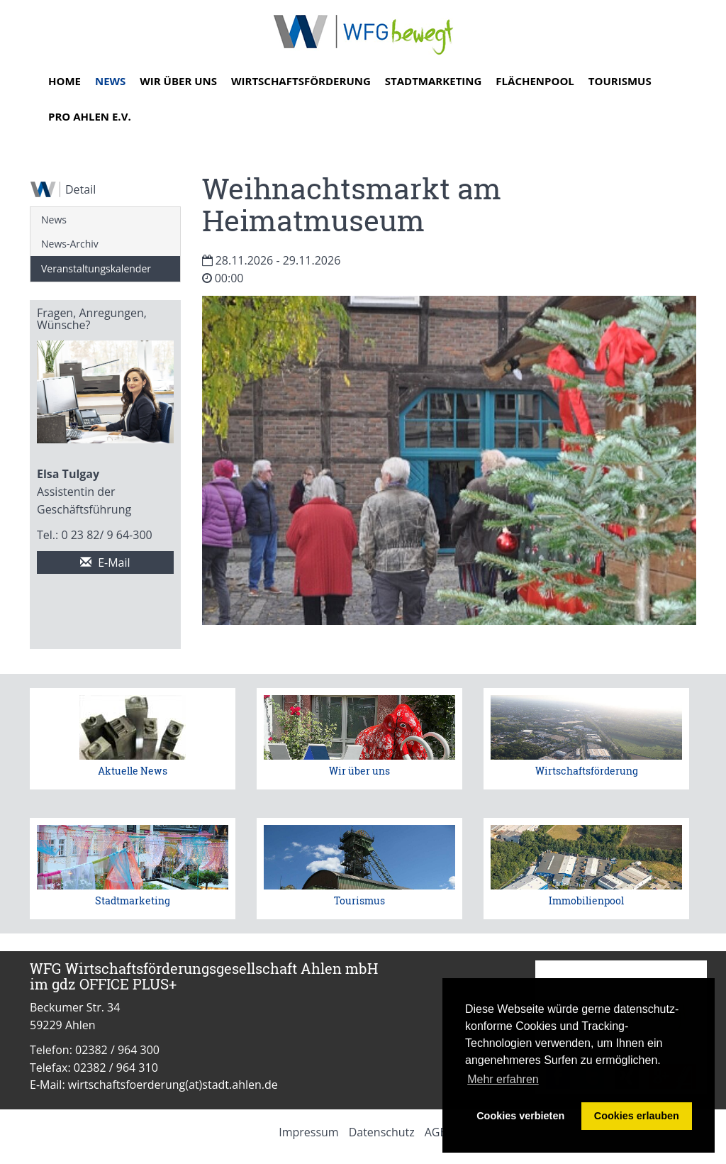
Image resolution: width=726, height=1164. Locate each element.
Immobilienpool (586, 900)
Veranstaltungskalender (96, 268)
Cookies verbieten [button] (520, 1115)
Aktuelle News (132, 770)
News (110, 81)
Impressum (308, 1132)
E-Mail (105, 562)
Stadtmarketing (433, 81)
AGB (436, 1132)
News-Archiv (70, 243)
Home (64, 81)
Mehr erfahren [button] (503, 1079)
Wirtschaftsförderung (301, 81)
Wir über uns (178, 81)
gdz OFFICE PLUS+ (114, 984)
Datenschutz (382, 1132)
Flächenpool (535, 81)
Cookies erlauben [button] (636, 1115)
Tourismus (620, 81)
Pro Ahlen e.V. (89, 116)
